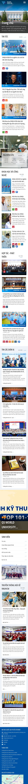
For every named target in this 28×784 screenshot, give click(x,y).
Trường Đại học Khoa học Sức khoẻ (9, 763)
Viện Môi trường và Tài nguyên (8, 767)
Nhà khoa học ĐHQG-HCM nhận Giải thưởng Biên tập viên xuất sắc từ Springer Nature (14, 123)
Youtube (5, 742)
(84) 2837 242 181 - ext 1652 (9, 736)
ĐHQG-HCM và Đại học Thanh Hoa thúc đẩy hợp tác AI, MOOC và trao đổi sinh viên (13, 264)
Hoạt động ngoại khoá (14, 545)
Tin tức (14, 541)
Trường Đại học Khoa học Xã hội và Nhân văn (12, 754)
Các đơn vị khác (5, 769)
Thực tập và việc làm (14, 556)
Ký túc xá (14, 559)
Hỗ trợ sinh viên (14, 552)
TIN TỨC (22, 37)
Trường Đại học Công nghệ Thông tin (10, 758)
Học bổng (14, 548)
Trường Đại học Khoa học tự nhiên (9, 752)
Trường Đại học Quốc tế (7, 756)
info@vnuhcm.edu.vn (8, 738)
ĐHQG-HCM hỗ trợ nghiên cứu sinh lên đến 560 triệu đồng (19, 181)
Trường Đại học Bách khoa (8, 750)
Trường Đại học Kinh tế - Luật (8, 760)
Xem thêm (21, 155)
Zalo (4, 744)
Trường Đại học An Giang (7, 765)
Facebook (5, 740)
